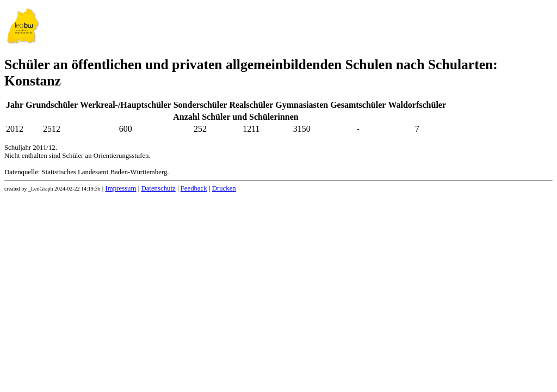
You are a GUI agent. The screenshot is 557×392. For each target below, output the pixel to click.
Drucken (224, 188)
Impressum (121, 188)
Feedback (194, 188)
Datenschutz (158, 188)
